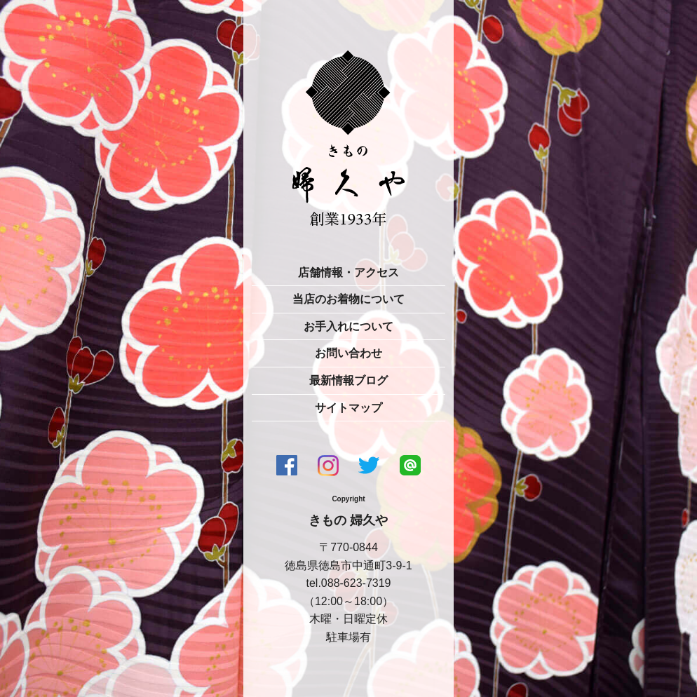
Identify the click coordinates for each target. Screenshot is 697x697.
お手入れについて (348, 326)
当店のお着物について (348, 299)
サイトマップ (348, 408)
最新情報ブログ (348, 380)
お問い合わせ (348, 353)
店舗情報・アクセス (348, 272)
